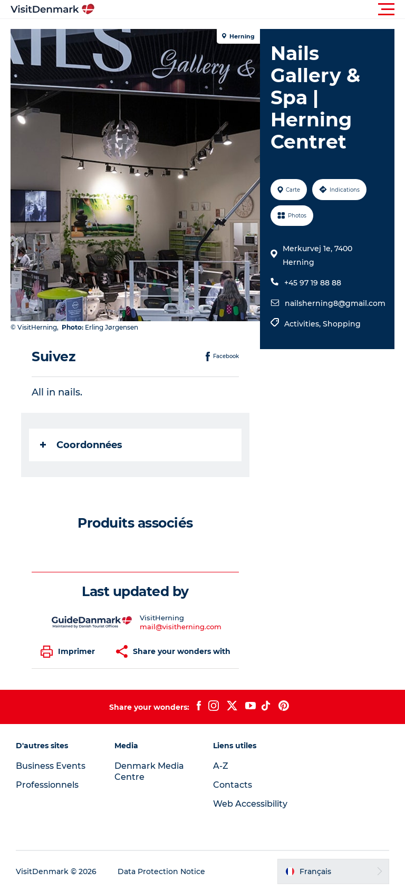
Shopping (342, 324)
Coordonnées (81, 445)
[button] (249, 9)
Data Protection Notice (161, 871)
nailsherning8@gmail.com (335, 303)
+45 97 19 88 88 (312, 283)
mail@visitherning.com (180, 626)
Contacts (232, 785)
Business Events (50, 766)
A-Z (220, 766)
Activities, (303, 324)
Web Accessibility (250, 804)
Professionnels (47, 785)
